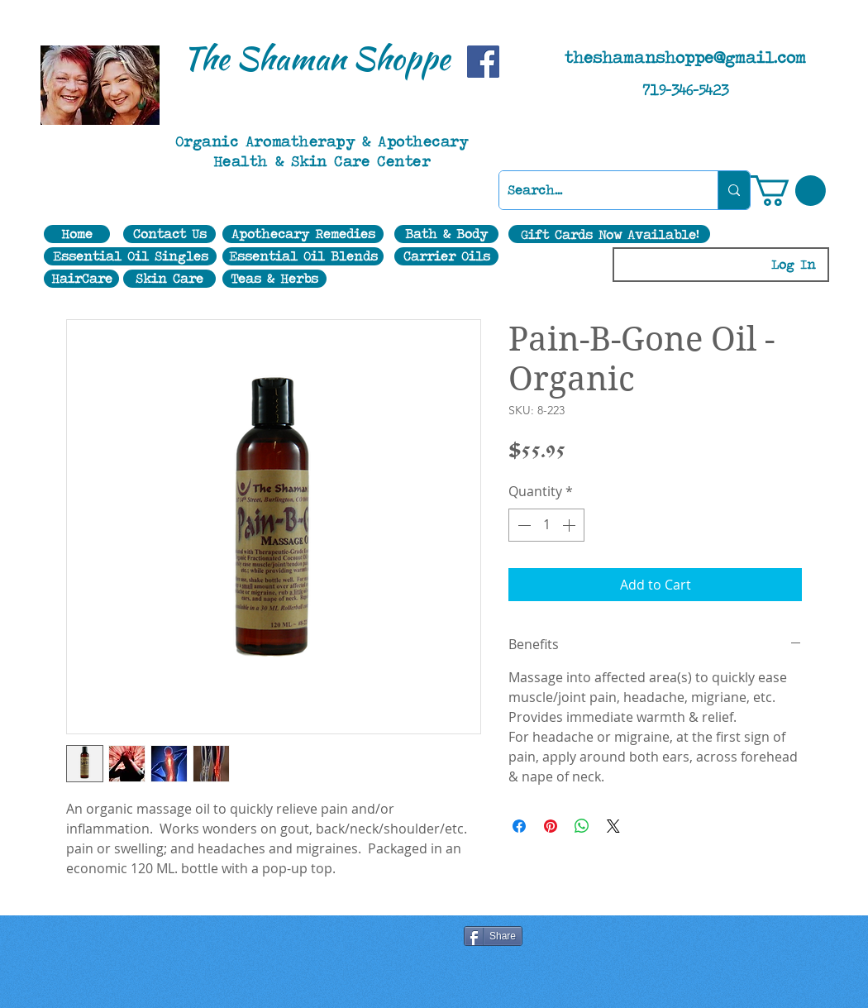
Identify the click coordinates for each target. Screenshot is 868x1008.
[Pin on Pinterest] (550, 826)
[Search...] (595, 190)
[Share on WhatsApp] (582, 826)
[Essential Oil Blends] (303, 256)
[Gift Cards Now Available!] (609, 234)
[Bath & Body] (446, 234)
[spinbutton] (546, 525)
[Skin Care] (169, 279)
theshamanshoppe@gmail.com (685, 57)
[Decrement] (522, 525)
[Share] (493, 936)
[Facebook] (483, 61)
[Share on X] (613, 826)
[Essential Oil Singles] (130, 256)
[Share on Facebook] (519, 826)
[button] (788, 190)
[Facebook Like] (276, 937)
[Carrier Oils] (446, 256)
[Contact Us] (169, 234)
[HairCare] (81, 279)
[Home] (77, 234)
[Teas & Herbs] (274, 279)
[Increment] (570, 525)
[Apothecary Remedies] (303, 234)
